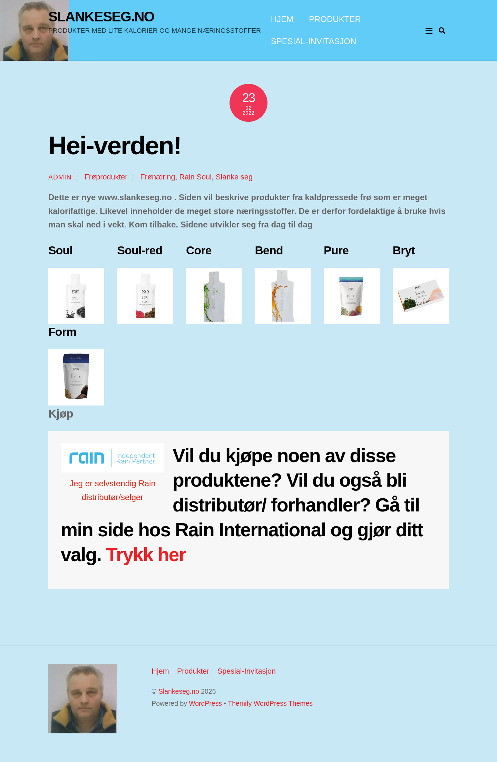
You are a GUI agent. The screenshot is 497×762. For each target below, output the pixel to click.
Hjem (282, 19)
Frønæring (157, 177)
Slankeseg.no (178, 691)
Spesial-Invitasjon (314, 41)
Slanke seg (234, 177)
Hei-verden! (114, 145)
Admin (60, 177)
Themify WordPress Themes (270, 703)
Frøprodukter (106, 177)
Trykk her (146, 554)
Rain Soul (195, 177)
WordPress (205, 703)
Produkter (335, 19)
